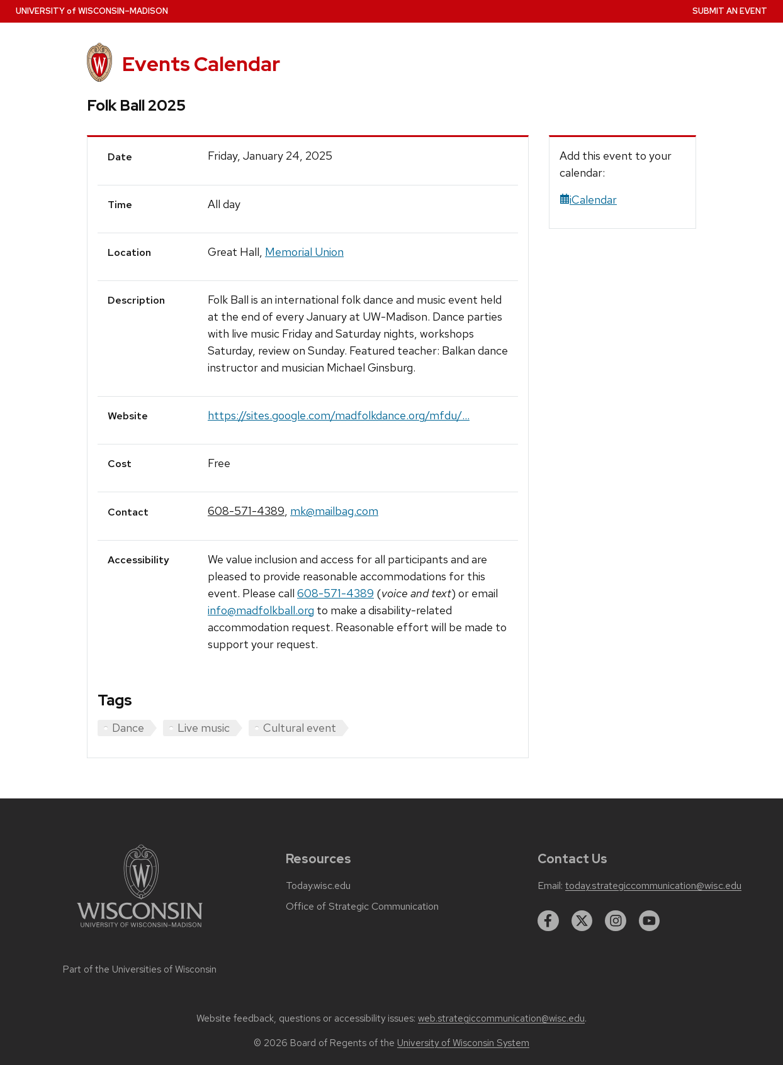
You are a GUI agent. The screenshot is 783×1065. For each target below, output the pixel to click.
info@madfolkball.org (261, 610)
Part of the (140, 969)
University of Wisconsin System (463, 1043)
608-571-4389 (246, 511)
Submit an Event (729, 11)
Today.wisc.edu (318, 886)
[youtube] (649, 921)
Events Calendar (201, 63)
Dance (128, 727)
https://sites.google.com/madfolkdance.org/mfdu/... (339, 415)
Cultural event (299, 727)
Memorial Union (304, 252)
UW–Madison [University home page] (92, 11)
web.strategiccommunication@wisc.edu (501, 1018)
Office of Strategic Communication (362, 906)
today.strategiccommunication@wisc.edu (653, 886)
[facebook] (548, 921)
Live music (203, 727)
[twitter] (582, 921)
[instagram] (615, 921)
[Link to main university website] (140, 929)
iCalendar (588, 199)
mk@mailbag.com (334, 511)
